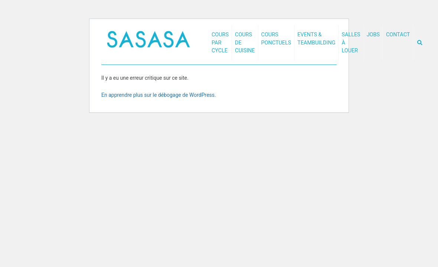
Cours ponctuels (276, 39)
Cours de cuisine (245, 43)
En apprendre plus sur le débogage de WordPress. (158, 95)
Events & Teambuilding (316, 39)
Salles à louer (350, 43)
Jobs (373, 35)
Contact (398, 35)
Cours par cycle (220, 43)
